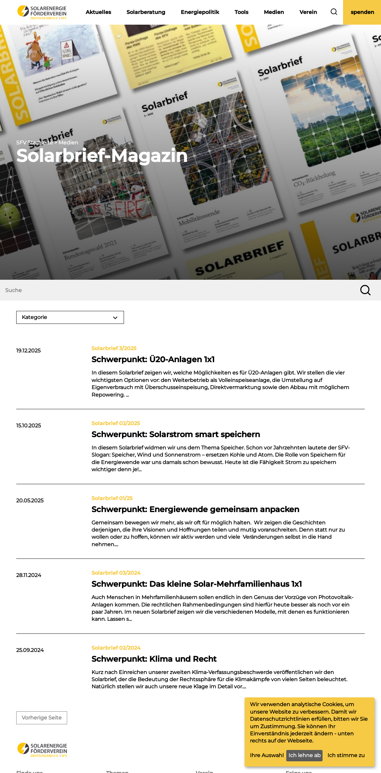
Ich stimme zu (346, 755)
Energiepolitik (200, 12)
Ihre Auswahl (267, 755)
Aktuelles (98, 12)
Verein (308, 12)
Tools (241, 12)
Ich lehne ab (305, 755)
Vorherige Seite (42, 718)
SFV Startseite (34, 143)
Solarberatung (146, 12)
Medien (274, 12)
